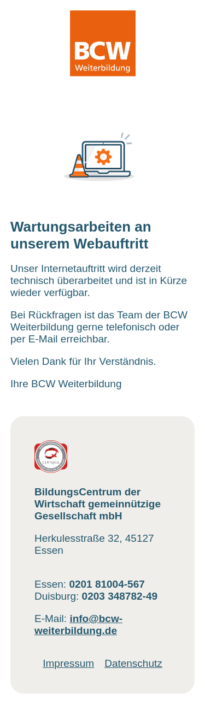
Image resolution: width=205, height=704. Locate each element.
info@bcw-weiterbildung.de (78, 624)
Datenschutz (133, 663)
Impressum (68, 663)
